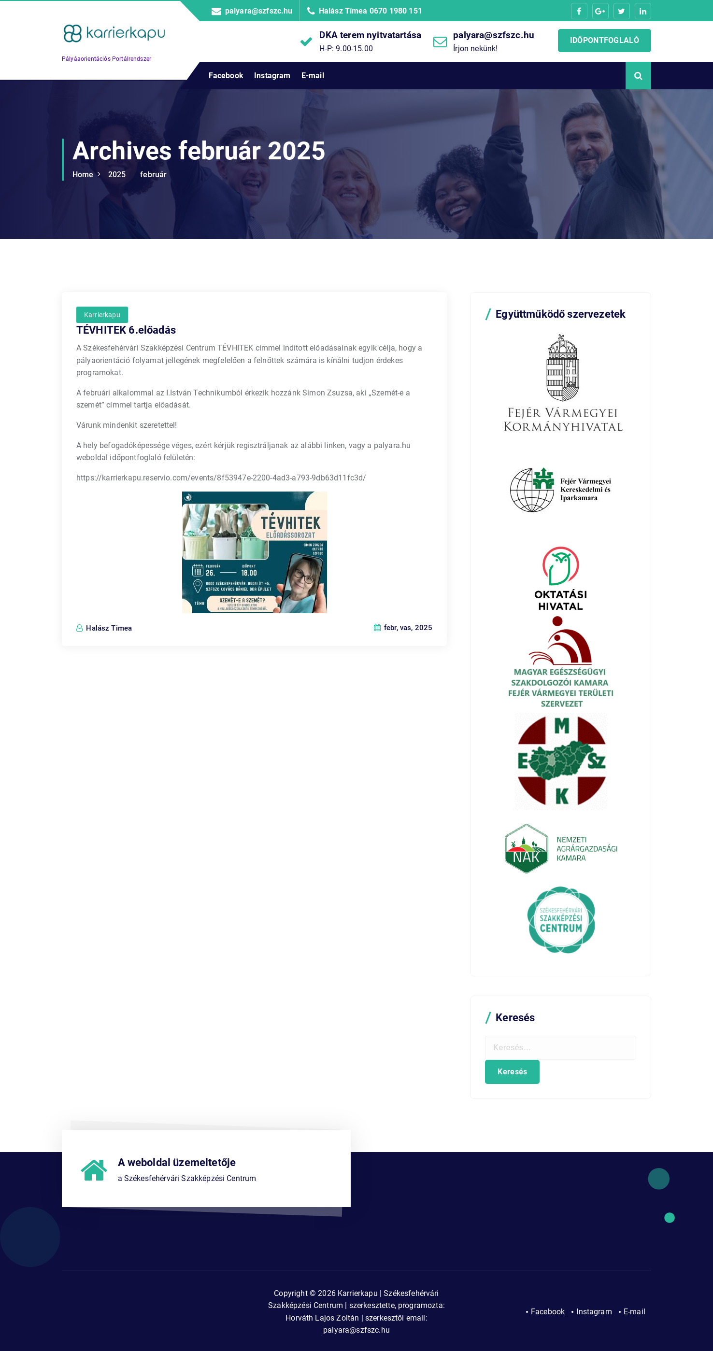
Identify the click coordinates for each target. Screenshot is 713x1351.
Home (83, 174)
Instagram (272, 75)
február (153, 174)
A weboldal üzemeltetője (177, 1162)
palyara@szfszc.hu (259, 10)
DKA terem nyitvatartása (370, 35)
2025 (117, 174)
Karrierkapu (102, 382)
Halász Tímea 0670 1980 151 (370, 10)
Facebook (226, 75)
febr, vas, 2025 (403, 695)
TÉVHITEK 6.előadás (126, 398)
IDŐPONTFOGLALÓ (604, 40)
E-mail (312, 75)
